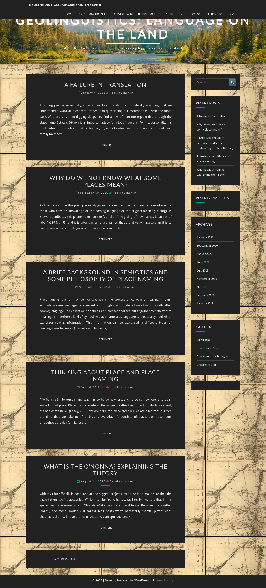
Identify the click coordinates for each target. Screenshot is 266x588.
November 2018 (207, 279)
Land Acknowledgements (93, 14)
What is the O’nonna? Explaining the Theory (105, 469)
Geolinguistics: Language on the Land (65, 4)
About (169, 14)
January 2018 (205, 303)
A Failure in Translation (105, 84)
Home (69, 14)
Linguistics (204, 340)
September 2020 (207, 245)
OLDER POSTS (65, 559)
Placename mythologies (212, 356)
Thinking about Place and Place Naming (105, 375)
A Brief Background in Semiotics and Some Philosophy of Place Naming (105, 275)
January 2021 (205, 237)
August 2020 (204, 254)
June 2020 (203, 262)
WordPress (142, 580)
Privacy (232, 14)
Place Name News (208, 348)
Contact (196, 14)
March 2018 (204, 287)
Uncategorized (206, 364)
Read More (106, 144)
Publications (214, 14)
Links (182, 14)
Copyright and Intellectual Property (137, 14)
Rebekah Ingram (122, 92)
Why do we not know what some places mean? (106, 181)
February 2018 (206, 295)
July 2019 (203, 270)
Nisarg (169, 580)
